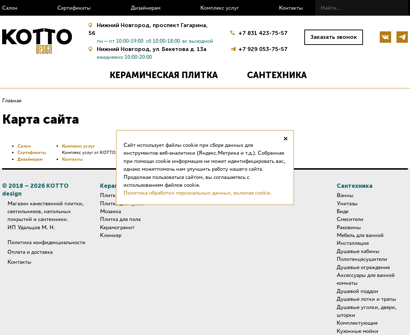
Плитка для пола (120, 219)
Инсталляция (353, 243)
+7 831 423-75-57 (263, 33)
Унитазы (347, 203)
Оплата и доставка (30, 252)
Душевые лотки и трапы (366, 299)
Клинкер (110, 235)
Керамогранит (117, 227)
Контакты (291, 8)
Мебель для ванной (360, 235)
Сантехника (277, 75)
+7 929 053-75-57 (263, 48)
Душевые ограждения (363, 267)
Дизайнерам (146, 8)
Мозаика (110, 211)
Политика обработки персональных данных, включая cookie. (197, 193)
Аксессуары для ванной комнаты (366, 279)
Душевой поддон (357, 291)
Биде (342, 211)
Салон (9, 8)
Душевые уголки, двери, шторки (366, 311)
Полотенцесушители (362, 259)
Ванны (345, 195)
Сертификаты (74, 8)
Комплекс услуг (219, 8)
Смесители (350, 219)
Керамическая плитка (164, 75)
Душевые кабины (358, 251)
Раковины (349, 227)
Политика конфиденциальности (46, 242)
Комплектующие (357, 323)
